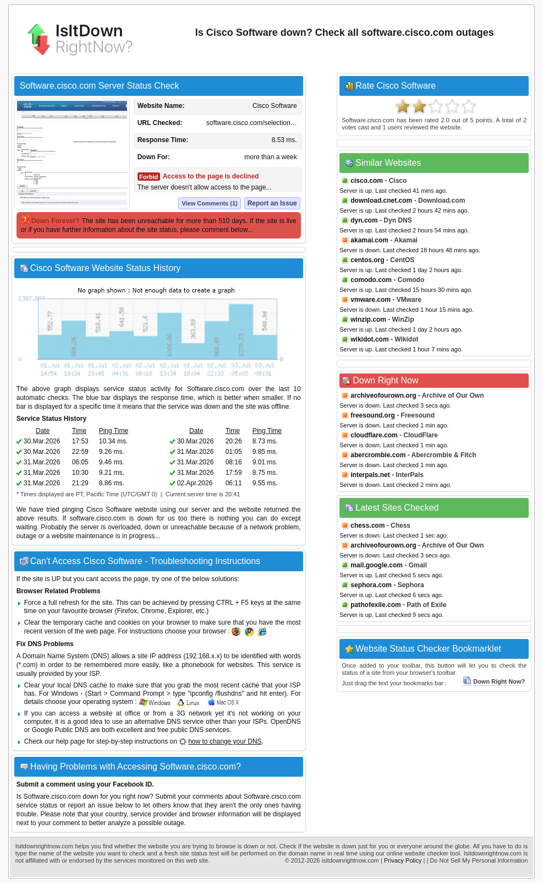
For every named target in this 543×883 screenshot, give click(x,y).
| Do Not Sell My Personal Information (477, 860)
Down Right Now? (494, 681)
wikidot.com (369, 339)
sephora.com (371, 585)
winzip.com (368, 319)
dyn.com (363, 220)
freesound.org (372, 415)
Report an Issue (272, 203)
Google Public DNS (60, 730)
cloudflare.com (373, 435)
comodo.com (371, 280)
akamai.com (369, 240)
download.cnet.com (381, 200)
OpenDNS (286, 721)
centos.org (367, 260)
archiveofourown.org (383, 395)
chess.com (367, 525)
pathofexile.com (375, 605)
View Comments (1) (209, 203)
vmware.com (370, 300)
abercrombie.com (377, 455)
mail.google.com (376, 565)
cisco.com (366, 181)
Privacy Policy (402, 860)
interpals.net (370, 475)
